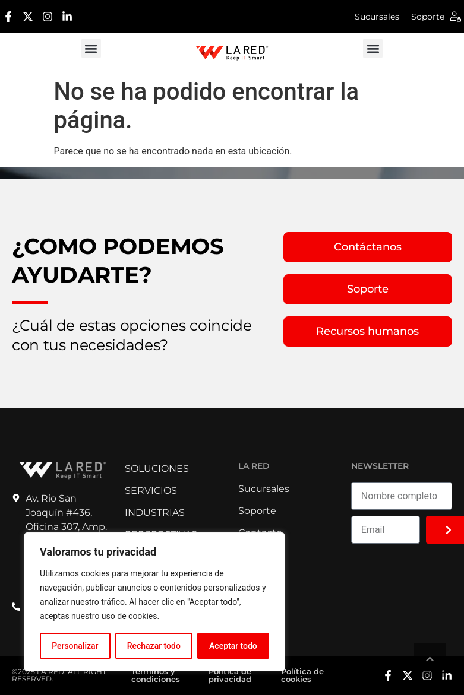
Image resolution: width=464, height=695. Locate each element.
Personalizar (75, 645)
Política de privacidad (230, 675)
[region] (154, 601)
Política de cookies (302, 675)
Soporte (427, 16)
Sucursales (377, 16)
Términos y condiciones (155, 675)
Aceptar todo (233, 645)
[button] (91, 48)
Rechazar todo (154, 645)
